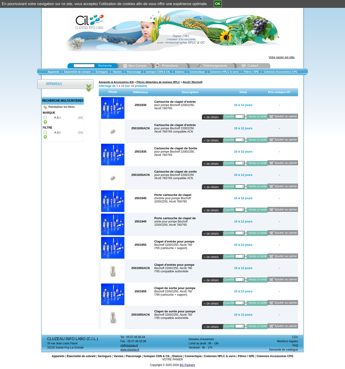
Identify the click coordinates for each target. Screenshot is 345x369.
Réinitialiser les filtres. (59, 107)
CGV (295, 337)
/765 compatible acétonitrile (171, 271)
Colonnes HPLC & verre (220, 356)
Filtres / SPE (246, 356)
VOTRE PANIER (172, 359)
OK (218, 4)
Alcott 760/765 (163, 108)
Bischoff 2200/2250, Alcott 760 (173, 244)
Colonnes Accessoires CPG (275, 356)
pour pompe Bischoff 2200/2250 (174, 128)
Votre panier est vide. (282, 57)
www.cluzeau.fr (129, 349)
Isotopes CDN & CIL (157, 356)
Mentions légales (287, 341)
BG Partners (187, 365)
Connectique (193, 356)
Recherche (105, 65)
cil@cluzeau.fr (129, 345)
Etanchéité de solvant (81, 356)
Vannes (118, 356)
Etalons (177, 356)
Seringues (104, 356)
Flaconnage (133, 356)
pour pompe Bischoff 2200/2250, (174, 105)
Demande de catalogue (283, 349)
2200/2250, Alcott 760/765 (170, 201)
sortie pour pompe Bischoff (171, 221)
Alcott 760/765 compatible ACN (173, 131)
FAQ (295, 345)
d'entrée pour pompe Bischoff (172, 198)
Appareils (58, 356)
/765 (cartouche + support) (170, 248)
